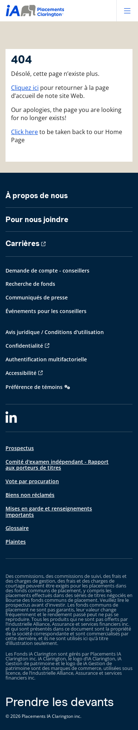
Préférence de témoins (34, 386)
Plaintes (16, 541)
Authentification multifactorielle (46, 359)
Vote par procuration (32, 481)
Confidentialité (24, 345)
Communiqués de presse (37, 297)
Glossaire (17, 527)
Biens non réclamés (30, 494)
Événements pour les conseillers (46, 311)
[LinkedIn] (11, 418)
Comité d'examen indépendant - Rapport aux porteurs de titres (57, 464)
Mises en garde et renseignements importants (49, 511)
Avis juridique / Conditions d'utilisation (55, 332)
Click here (24, 132)
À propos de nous (37, 195)
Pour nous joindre (37, 219)
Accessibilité (21, 372)
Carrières (22, 243)
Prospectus (20, 448)
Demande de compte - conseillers (47, 270)
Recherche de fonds (30, 283)
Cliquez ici (25, 88)
